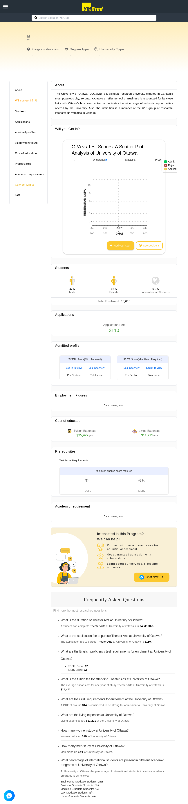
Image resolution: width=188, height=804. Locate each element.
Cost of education (26, 153)
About (18, 90)
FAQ (17, 195)
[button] (5, 6)
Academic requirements (29, 174)
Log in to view (74, 368)
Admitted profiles (25, 132)
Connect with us (24, 184)
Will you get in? (26, 100)
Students (20, 111)
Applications (22, 121)
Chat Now (151, 577)
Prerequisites (23, 163)
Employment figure (26, 142)
